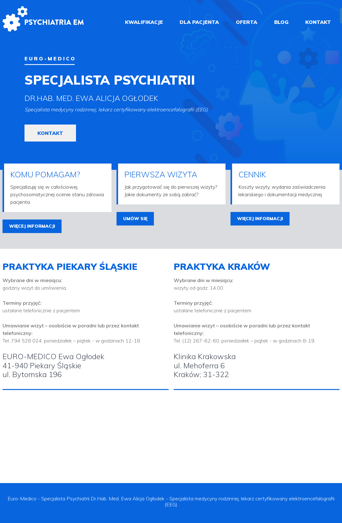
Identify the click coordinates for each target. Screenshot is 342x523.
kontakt (318, 22)
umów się (135, 218)
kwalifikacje (144, 22)
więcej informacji (32, 226)
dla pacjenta (199, 22)
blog (281, 22)
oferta (246, 22)
